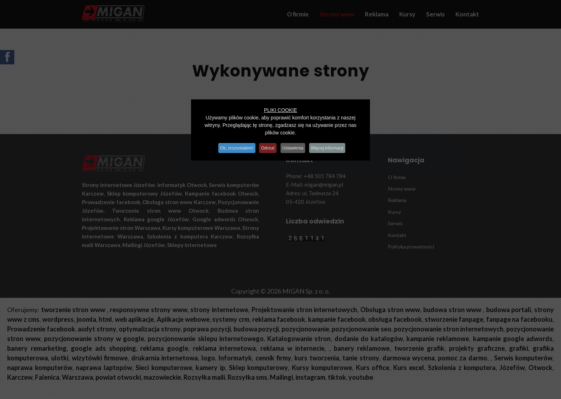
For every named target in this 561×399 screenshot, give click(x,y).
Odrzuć (267, 146)
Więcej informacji (332, 146)
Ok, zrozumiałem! (232, 146)
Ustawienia (295, 146)
